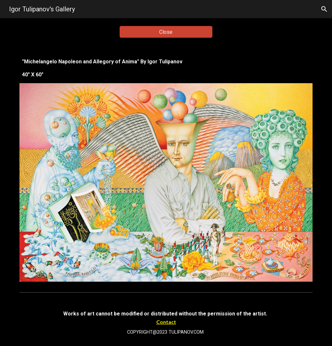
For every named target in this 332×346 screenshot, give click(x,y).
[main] (166, 68)
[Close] (166, 32)
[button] (324, 9)
